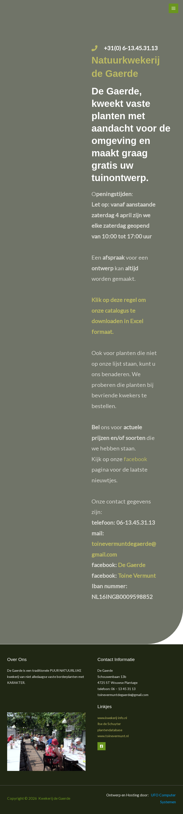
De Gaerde (131, 564)
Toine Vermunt (137, 575)
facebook (135, 458)
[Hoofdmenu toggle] (173, 8)
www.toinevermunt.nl (113, 736)
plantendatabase (109, 730)
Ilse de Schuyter (109, 724)
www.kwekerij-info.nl (112, 718)
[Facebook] (101, 746)
